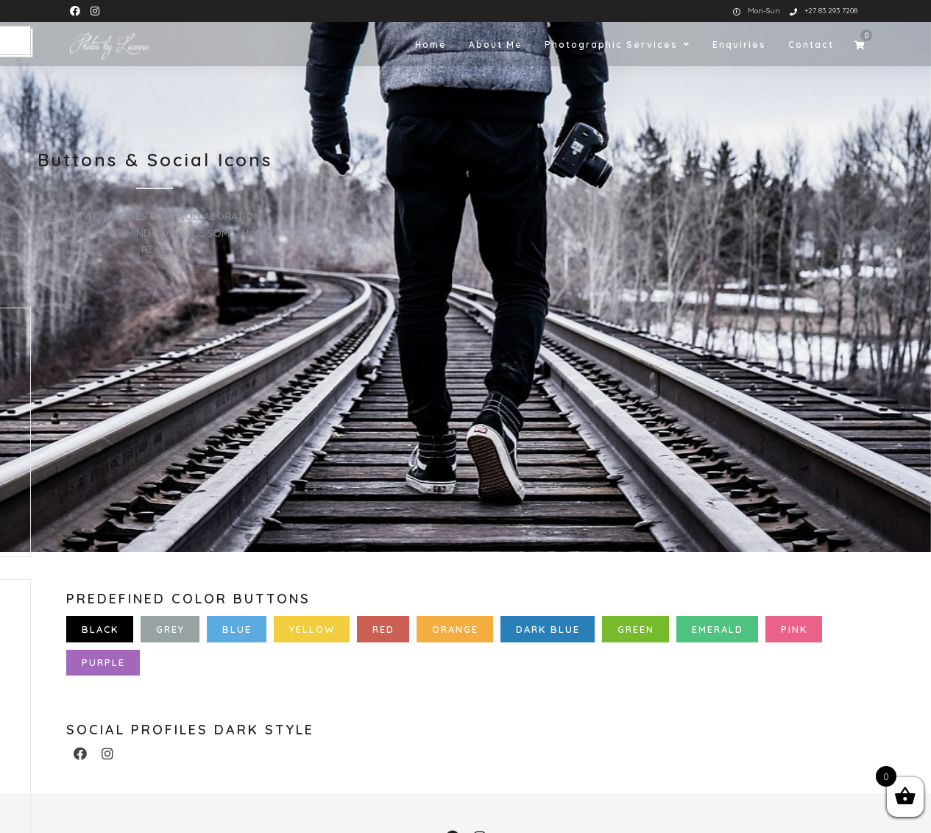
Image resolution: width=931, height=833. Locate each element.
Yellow (312, 629)
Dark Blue (548, 629)
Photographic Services (611, 44)
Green (635, 629)
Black (100, 629)
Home (431, 44)
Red (383, 629)
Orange (455, 629)
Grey (170, 629)
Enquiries (739, 44)
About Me (496, 44)
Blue (237, 629)
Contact (811, 44)
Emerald (717, 629)
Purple (103, 662)
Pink (794, 629)
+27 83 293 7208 (823, 10)
